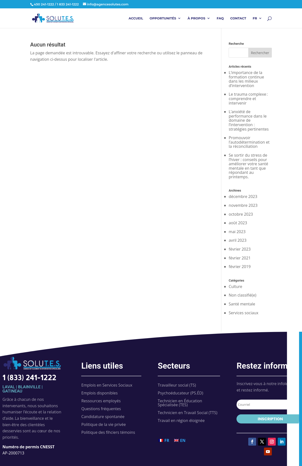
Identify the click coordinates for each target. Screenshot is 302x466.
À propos (196, 18)
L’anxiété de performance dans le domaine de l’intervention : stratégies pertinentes (249, 120)
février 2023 (239, 249)
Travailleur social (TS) (177, 385)
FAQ (220, 18)
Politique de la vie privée (103, 424)
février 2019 (239, 266)
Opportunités (163, 18)
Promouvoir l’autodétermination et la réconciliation (249, 142)
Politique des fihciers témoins (108, 432)
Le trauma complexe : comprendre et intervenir (248, 98)
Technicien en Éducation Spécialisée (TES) (180, 402)
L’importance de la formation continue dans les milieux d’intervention (246, 79)
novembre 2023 (243, 205)
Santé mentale (242, 304)
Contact (238, 18)
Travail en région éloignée (181, 420)
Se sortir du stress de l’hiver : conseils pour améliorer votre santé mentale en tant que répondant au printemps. (248, 166)
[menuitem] (257, 22)
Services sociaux (243, 313)
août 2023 (238, 222)
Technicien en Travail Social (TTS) (187, 412)
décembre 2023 (243, 196)
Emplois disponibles (99, 393)
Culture (235, 286)
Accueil (136, 18)
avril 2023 (237, 240)
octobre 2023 (241, 214)
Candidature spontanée (102, 416)
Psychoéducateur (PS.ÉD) (180, 393)
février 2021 (239, 258)
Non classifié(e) (242, 295)
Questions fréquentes (101, 408)
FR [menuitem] (166, 440)
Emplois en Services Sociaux (106, 385)
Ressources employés (100, 401)
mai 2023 (237, 231)
